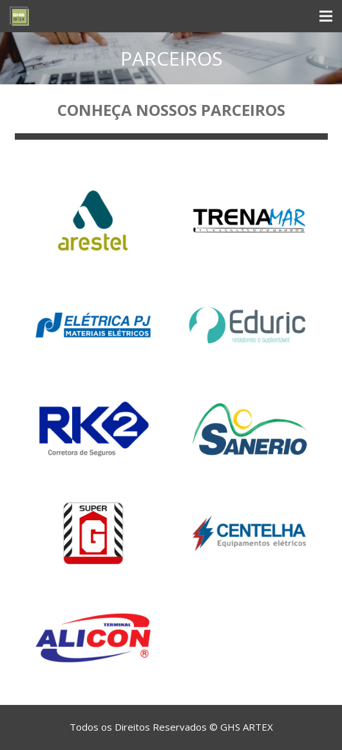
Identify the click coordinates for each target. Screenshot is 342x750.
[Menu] (326, 16)
